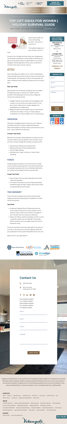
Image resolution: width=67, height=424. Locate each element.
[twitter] (27, 296)
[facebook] (20, 296)
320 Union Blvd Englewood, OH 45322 (30, 289)
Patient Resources (36, 28)
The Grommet (18, 191)
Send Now (57, 108)
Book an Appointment (55, 3)
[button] (49, 11)
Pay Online (61, 417)
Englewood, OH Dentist (18, 16)
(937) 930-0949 (25, 3)
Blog (27, 16)
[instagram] (24, 296)
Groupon (15, 119)
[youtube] (30, 296)
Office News (25, 28)
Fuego (12, 159)
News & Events (15, 28)
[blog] (34, 296)
